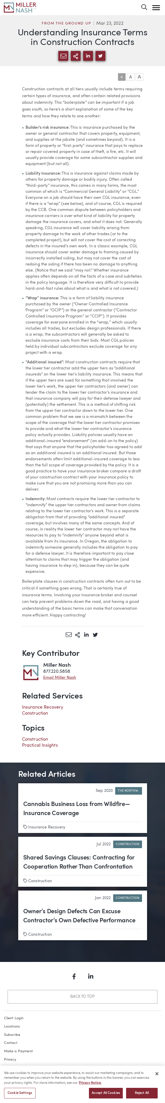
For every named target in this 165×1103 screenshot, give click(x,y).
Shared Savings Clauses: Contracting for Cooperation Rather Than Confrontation (79, 862)
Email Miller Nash (59, 678)
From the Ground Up (66, 23)
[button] (156, 7)
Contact (10, 1043)
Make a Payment (18, 1051)
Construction (35, 713)
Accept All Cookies (106, 1095)
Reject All (142, 1095)
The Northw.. (128, 790)
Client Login (14, 1018)
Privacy (10, 1059)
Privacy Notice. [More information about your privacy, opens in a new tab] (90, 1085)
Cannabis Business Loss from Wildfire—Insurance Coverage (76, 809)
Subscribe (12, 1035)
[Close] (156, 1075)
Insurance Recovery (42, 707)
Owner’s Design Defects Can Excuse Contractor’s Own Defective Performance (79, 916)
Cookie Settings (20, 1095)
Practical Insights (40, 745)
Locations (12, 1026)
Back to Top (82, 997)
